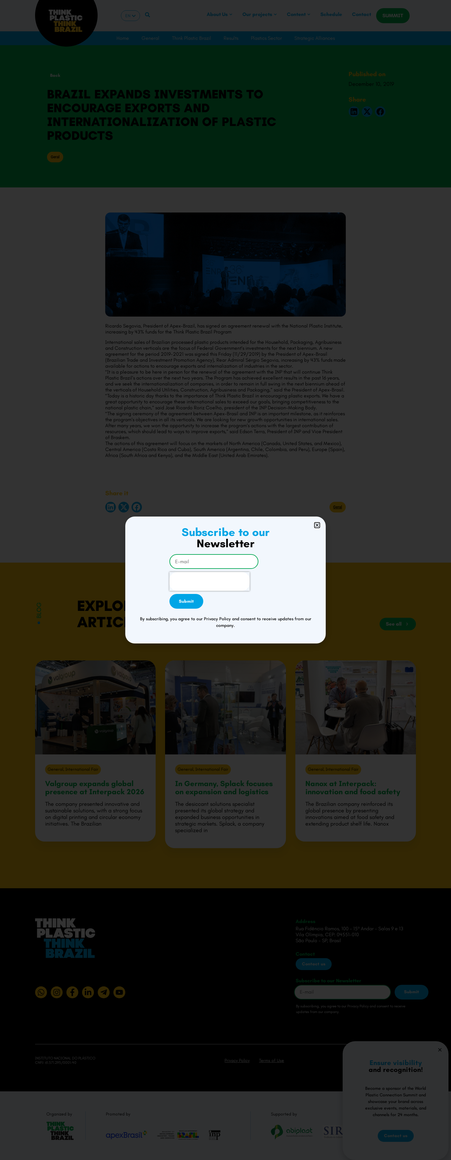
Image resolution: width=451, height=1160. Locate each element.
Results (231, 38)
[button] (354, 111)
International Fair (81, 769)
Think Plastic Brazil (191, 38)
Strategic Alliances (314, 38)
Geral (55, 157)
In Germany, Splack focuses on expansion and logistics (224, 787)
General (150, 38)
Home (123, 38)
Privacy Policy (237, 1060)
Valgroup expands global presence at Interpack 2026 (94, 787)
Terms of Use (271, 1060)
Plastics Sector (266, 38)
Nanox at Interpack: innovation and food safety (352, 787)
